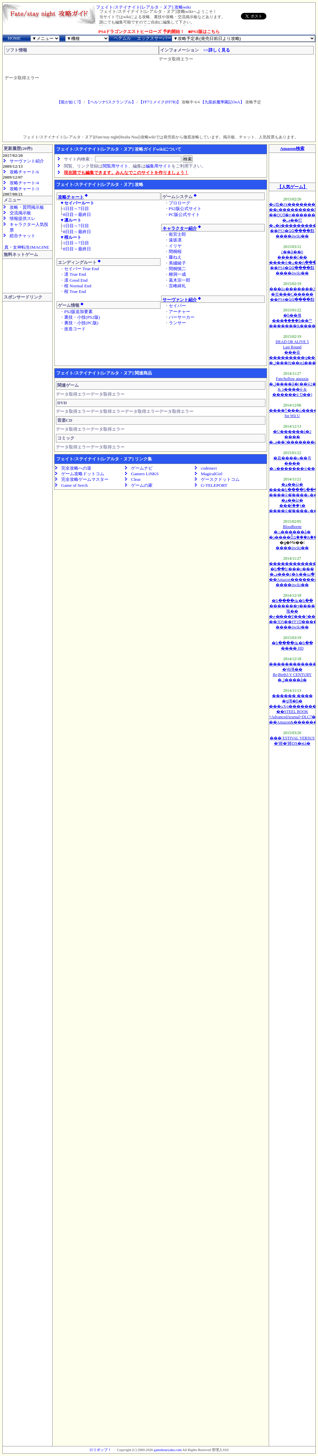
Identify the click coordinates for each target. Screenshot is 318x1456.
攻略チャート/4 (24, 182)
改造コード (75, 328)
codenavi (209, 468)
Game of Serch (74, 485)
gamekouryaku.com (168, 1450)
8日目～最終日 (77, 214)
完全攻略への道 (76, 468)
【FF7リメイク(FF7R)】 (160, 102)
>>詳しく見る (216, 50)
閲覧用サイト (115, 165)
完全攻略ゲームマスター (85, 479)
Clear (136, 479)
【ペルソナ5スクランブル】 (111, 102)
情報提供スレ (22, 218)
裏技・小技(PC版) (81, 322)
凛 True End (75, 274)
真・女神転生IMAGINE (27, 247)
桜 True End (75, 291)
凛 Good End (76, 280)
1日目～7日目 (76, 208)
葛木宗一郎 (179, 280)
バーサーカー (182, 317)
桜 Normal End (77, 285)
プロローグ (179, 202)
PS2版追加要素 (78, 311)
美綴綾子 (177, 263)
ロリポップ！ (100, 1450)
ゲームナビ (142, 468)
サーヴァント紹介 (27, 161)
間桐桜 (175, 251)
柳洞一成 (177, 274)
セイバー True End (81, 268)
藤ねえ (175, 257)
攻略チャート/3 (24, 188)
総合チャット (22, 235)
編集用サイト (158, 165)
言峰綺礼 (177, 285)
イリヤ (175, 245)
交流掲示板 (20, 212)
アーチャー (179, 311)
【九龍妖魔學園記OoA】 (222, 102)
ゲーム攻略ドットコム (82, 473)
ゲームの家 (142, 485)
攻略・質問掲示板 (27, 207)
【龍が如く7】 (70, 102)
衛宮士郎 (177, 234)
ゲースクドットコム (220, 479)
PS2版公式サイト (185, 208)
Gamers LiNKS (145, 473)
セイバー (177, 305)
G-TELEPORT (214, 485)
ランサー (177, 322)
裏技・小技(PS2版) (82, 317)
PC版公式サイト (184, 214)
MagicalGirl (211, 473)
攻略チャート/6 (24, 171)
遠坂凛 (175, 239)
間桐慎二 (177, 268)
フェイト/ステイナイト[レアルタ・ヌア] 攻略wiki (143, 7)
